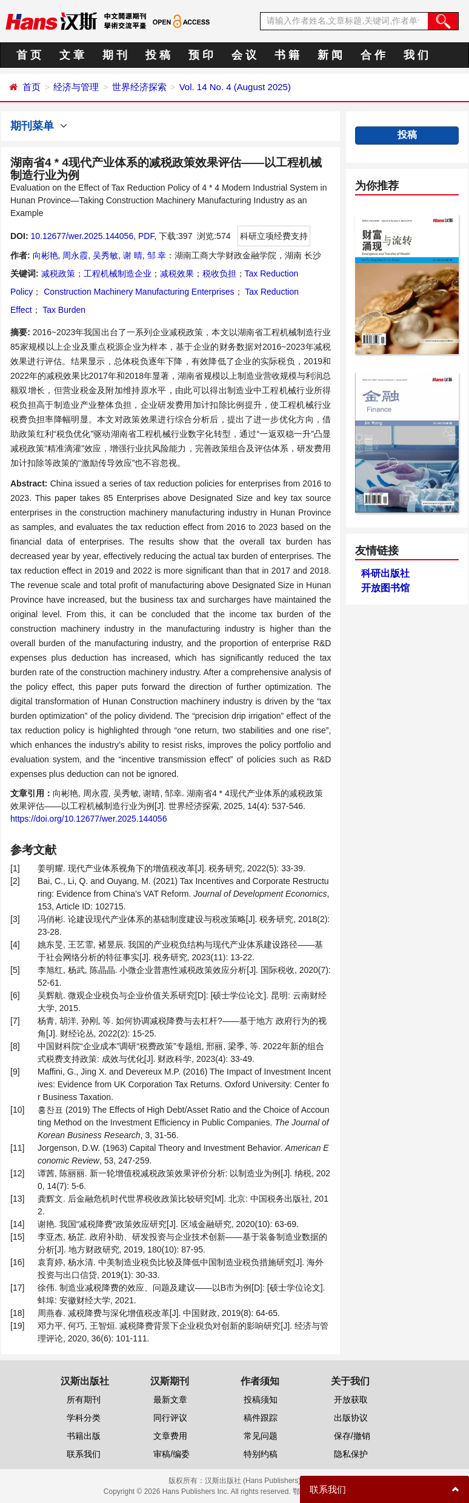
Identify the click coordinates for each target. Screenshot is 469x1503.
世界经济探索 (139, 87)
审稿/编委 (171, 1454)
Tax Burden (63, 310)
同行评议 (170, 1418)
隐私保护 (351, 1454)
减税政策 (58, 273)
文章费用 (170, 1436)
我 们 (416, 55)
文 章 (71, 55)
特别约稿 (261, 1454)
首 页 (28, 55)
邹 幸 (157, 255)
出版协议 (351, 1418)
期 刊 (114, 55)
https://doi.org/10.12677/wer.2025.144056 (88, 819)
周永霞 (75, 255)
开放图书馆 (385, 588)
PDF (146, 236)
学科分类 (84, 1418)
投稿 (407, 134)
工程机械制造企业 (117, 273)
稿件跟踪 (261, 1418)
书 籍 (286, 55)
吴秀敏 (105, 255)
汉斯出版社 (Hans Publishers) (253, 1480)
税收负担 (219, 273)
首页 (31, 87)
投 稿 (157, 55)
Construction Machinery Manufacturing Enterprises (137, 291)
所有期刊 (84, 1399)
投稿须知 (261, 1399)
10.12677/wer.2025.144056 (81, 236)
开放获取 (351, 1399)
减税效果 (177, 273)
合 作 (373, 55)
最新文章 (170, 1399)
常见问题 (261, 1436)
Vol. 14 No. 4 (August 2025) (235, 87)
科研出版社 (385, 573)
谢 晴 (132, 255)
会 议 (243, 55)
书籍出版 (84, 1436)
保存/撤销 (352, 1436)
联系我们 (84, 1454)
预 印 (200, 55)
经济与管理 (76, 87)
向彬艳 (45, 255)
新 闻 (330, 55)
